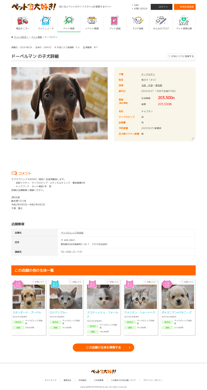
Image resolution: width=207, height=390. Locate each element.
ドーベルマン (148, 74)
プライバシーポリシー (153, 380)
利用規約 (82, 380)
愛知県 (158, 85)
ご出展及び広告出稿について (123, 380)
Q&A (136, 4)
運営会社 (67, 380)
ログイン (163, 6)
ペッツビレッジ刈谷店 (72, 232)
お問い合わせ (140, 8)
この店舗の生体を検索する (103, 347)
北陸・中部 (147, 85)
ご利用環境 (98, 380)
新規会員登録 (187, 6)
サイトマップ (50, 380)
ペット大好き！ (21, 37)
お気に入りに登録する (182, 56)
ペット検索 (36, 37)
